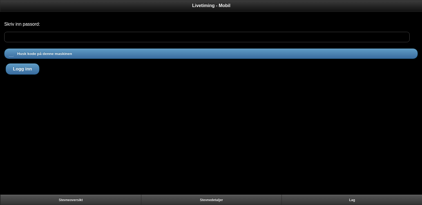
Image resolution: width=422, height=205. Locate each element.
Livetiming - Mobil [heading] (211, 5)
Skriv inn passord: (22, 24)
